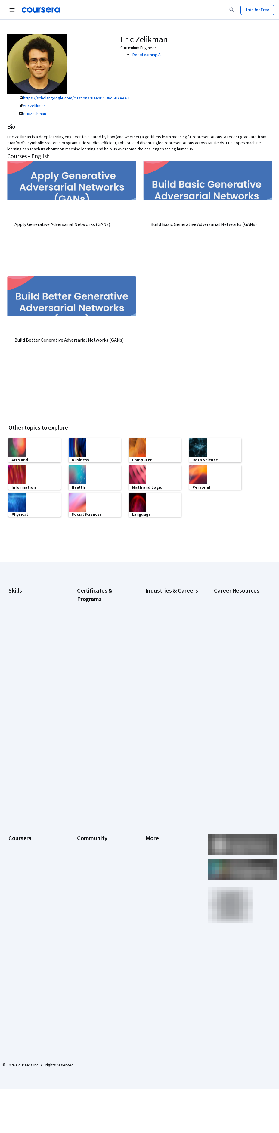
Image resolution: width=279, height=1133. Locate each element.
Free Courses (20, 927)
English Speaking (23, 661)
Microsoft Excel (22, 679)
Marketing (155, 706)
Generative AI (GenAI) (27, 670)
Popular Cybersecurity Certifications (234, 712)
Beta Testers (89, 819)
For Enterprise (21, 882)
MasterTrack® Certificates (32, 864)
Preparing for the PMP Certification (234, 727)
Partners (84, 810)
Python (14, 706)
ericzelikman (34, 106)
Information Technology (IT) (171, 697)
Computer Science (162, 634)
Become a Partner (24, 909)
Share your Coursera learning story (26, 939)
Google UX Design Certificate (93, 696)
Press (151, 801)
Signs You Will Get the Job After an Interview (237, 742)
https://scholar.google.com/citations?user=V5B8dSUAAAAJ (76, 98)
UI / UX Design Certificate (99, 757)
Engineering (156, 661)
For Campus (19, 900)
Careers (15, 828)
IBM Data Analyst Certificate (102, 709)
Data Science (157, 643)
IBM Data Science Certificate (102, 718)
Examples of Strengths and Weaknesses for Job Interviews (238, 640)
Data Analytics (21, 643)
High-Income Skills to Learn (238, 655)
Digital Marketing (23, 652)
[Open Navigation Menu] (12, 10)
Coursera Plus (20, 846)
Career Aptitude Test (233, 625)
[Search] (232, 10)
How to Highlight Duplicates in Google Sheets (238, 682)
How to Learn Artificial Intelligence (233, 697)
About (13, 801)
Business (154, 625)
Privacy (152, 828)
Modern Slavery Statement (170, 891)
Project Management (27, 697)
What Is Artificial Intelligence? (228, 757)
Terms (151, 819)
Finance (153, 670)
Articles (153, 864)
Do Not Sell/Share (161, 900)
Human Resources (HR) (166, 688)
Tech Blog (86, 846)
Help (150, 837)
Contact (153, 855)
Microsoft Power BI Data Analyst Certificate (98, 745)
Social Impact (20, 918)
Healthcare (155, 679)
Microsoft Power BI (25, 688)
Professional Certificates (31, 855)
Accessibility (157, 846)
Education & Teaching (165, 652)
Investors (154, 810)
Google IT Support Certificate (93, 666)
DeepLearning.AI (147, 55)
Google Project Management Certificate (99, 681)
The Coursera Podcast (97, 837)
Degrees (16, 873)
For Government (23, 891)
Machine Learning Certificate (92, 730)
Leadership (18, 819)
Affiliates (153, 882)
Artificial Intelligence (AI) (30, 625)
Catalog (15, 837)
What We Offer (21, 810)
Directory (154, 873)
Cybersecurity (21, 634)
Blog (81, 828)
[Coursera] (41, 10)
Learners (85, 801)
